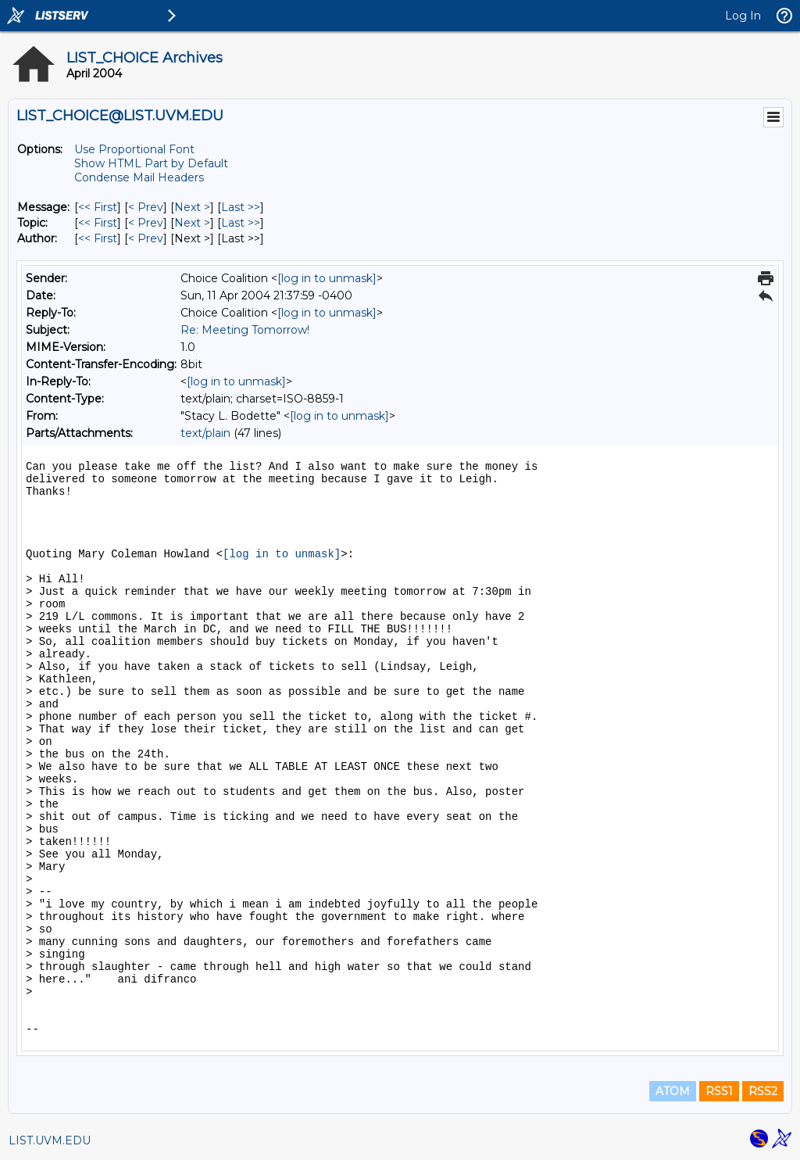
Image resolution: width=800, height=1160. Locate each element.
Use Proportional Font (134, 149)
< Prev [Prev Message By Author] (145, 238)
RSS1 (719, 1091)
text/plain (205, 433)
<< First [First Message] (97, 207)
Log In (743, 16)
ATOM (672, 1091)
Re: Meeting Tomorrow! (244, 330)
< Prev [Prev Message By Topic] (145, 223)
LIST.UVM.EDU (50, 1140)
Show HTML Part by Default (151, 163)
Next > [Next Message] (192, 207)
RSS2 (762, 1091)
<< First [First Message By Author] (97, 238)
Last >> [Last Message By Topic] (240, 223)
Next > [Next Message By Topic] (192, 223)
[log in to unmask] (327, 278)
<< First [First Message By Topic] (97, 223)
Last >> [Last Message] (240, 207)
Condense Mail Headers (139, 177)
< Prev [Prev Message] (145, 207)
